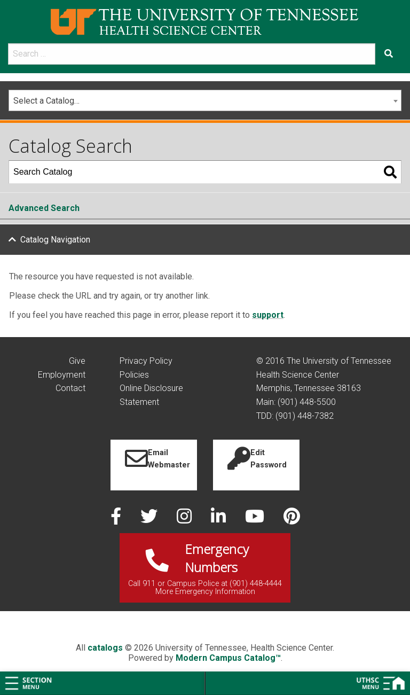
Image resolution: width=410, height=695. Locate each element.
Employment (61, 375)
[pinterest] (292, 519)
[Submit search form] (388, 54)
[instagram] (185, 519)
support (267, 315)
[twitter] (150, 519)
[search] (191, 54)
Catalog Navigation (55, 240)
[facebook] (117, 519)
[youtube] (255, 519)
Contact (70, 388)
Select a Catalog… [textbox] (46, 101)
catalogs (105, 648)
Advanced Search (44, 208)
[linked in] (219, 519)
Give (77, 361)
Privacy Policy (146, 361)
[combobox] (205, 100)
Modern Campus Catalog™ (228, 658)
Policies (134, 375)
